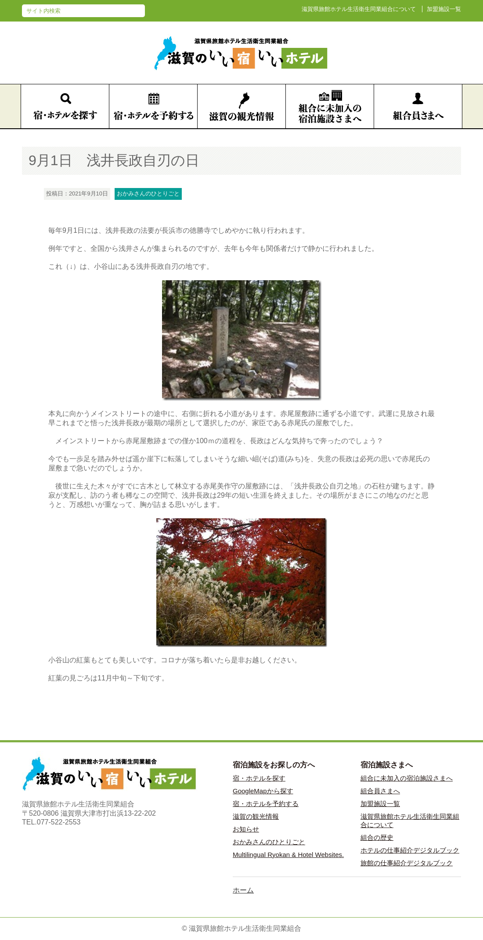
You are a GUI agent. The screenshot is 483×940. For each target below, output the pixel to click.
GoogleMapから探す (263, 791)
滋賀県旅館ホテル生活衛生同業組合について (359, 9)
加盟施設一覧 (444, 9)
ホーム (243, 890)
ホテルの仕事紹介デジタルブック (409, 850)
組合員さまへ (380, 791)
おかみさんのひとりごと (269, 842)
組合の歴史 (376, 837)
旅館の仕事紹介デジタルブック (406, 863)
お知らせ (246, 829)
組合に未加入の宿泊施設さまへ (406, 778)
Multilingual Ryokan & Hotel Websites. (288, 854)
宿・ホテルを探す (259, 778)
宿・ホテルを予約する (266, 803)
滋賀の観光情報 (256, 816)
